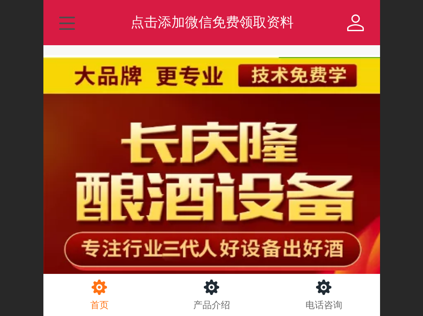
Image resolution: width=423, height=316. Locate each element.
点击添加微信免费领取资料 (212, 22)
